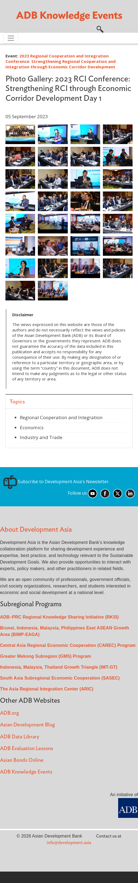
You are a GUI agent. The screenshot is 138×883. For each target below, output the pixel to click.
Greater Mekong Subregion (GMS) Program (45, 656)
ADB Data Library (19, 736)
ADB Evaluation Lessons (26, 748)
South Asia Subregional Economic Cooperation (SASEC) (60, 678)
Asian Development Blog (27, 724)
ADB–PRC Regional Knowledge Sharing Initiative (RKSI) (59, 617)
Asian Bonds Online (22, 760)
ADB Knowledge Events (26, 772)
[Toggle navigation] (11, 38)
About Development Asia (36, 529)
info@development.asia (69, 843)
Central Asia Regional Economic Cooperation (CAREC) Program (68, 645)
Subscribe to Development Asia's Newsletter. (56, 482)
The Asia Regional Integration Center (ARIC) (46, 689)
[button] (100, 29)
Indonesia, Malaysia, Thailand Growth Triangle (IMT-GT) (58, 667)
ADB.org (9, 713)
